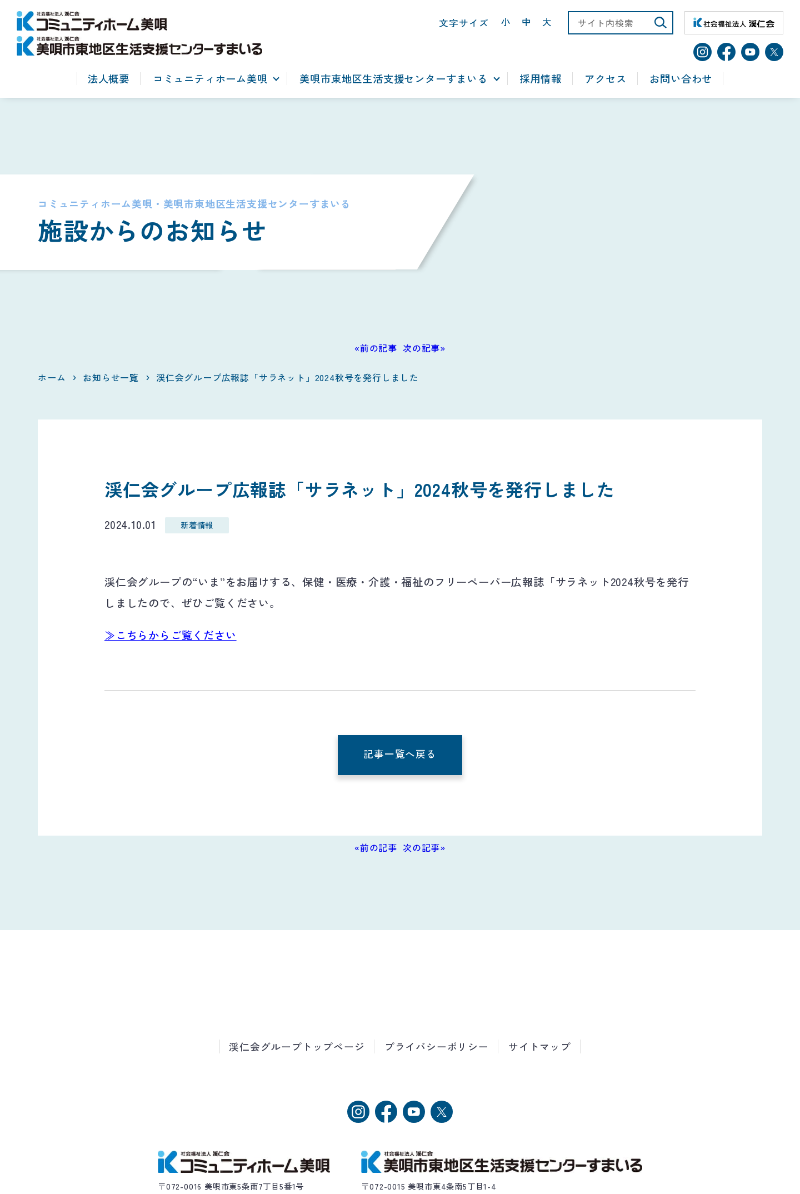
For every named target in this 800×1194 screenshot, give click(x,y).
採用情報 (540, 79)
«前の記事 (375, 347)
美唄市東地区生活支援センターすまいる (393, 79)
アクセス (605, 79)
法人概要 (108, 79)
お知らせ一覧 (111, 377)
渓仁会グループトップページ (296, 1046)
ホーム (52, 377)
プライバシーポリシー (436, 1046)
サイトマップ (539, 1046)
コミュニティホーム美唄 (210, 79)
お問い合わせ (680, 79)
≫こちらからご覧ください (170, 635)
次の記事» (424, 347)
